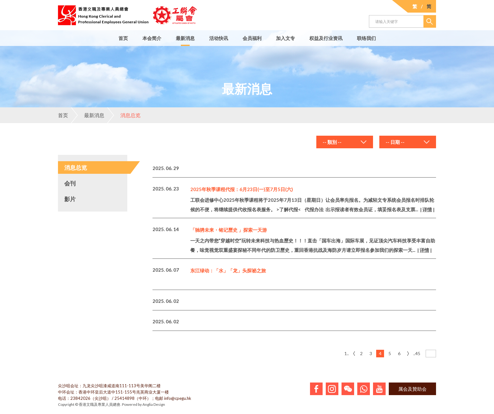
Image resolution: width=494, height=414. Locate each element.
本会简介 (151, 38)
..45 (416, 353)
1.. (346, 353)
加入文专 (285, 38)
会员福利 (252, 38)
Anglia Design (153, 404)
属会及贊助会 (412, 389)
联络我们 (366, 38)
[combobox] (344, 142)
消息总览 (124, 115)
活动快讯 (218, 38)
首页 (123, 38)
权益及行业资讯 (325, 38)
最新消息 (185, 38)
